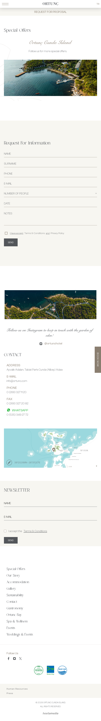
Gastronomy (15, 608)
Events (11, 628)
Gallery (11, 589)
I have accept (16, 233)
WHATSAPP (17, 410)
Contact (12, 602)
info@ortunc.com (17, 380)
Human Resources (17, 689)
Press (10, 693)
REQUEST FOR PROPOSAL (50, 11)
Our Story (13, 576)
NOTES (8, 213)
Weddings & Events (20, 635)
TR (97, 4)
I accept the (25, 531)
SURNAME (10, 163)
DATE (7, 203)
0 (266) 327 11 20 (16, 392)
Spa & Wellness (17, 621)
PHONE (8, 173)
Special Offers (16, 569)
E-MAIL (8, 183)
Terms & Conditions (35, 531)
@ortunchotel (53, 343)
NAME (7, 153)
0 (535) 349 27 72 (17, 414)
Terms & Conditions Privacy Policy (34, 233)
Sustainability (15, 595)
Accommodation (18, 582)
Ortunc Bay (14, 615)
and (48, 233)
